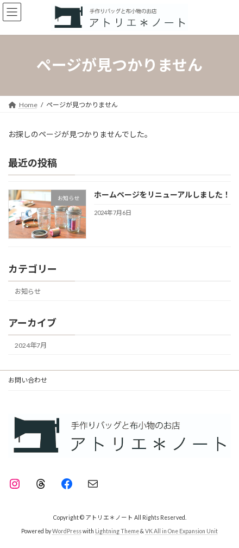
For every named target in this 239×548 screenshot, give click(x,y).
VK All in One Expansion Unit (181, 531)
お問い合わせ (27, 380)
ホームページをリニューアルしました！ (162, 194)
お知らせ (28, 291)
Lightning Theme (117, 531)
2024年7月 (31, 345)
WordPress (66, 531)
